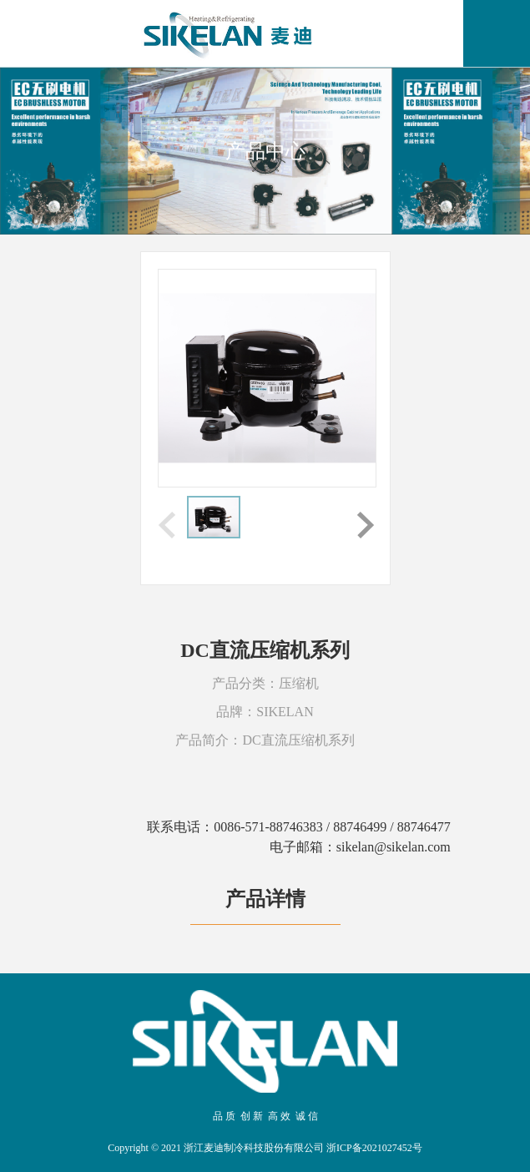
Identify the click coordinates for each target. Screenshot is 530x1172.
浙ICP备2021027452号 (374, 1148)
